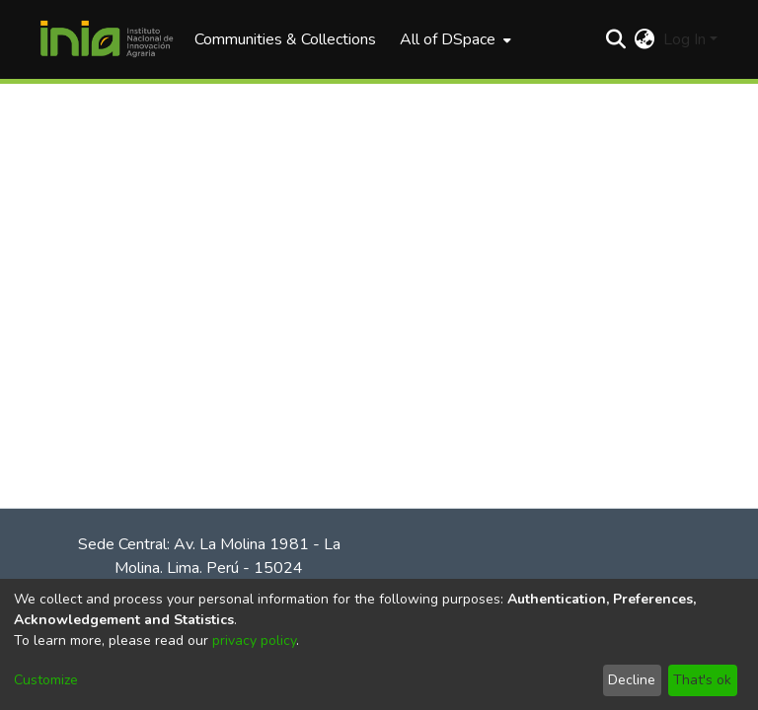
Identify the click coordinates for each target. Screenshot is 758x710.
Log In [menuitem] (684, 39)
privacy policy (254, 640)
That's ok (702, 680)
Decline (631, 680)
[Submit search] (616, 39)
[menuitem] (453, 39)
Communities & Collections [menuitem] (285, 39)
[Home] (106, 39)
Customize (46, 680)
